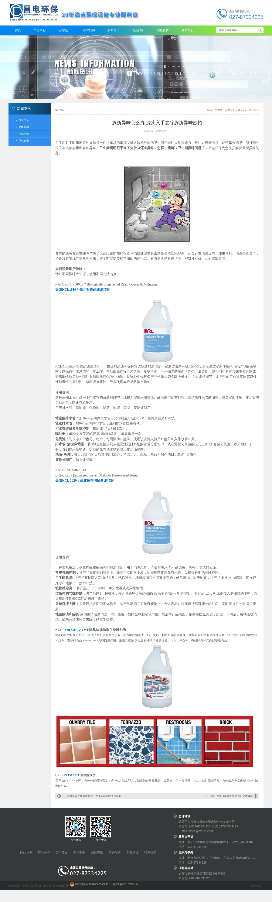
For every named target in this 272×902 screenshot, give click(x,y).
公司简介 (64, 30)
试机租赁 (163, 30)
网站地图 (256, 885)
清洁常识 (24, 133)
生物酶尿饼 (88, 775)
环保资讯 (24, 140)
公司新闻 (24, 127)
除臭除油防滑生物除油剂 (108, 630)
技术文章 (24, 120)
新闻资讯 (113, 30)
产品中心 (39, 30)
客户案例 (89, 30)
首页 (18, 30)
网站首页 (26, 852)
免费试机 (132, 852)
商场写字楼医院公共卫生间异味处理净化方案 (95, 796)
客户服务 (115, 852)
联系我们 (187, 30)
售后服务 (138, 30)
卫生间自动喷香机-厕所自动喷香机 (233, 796)
